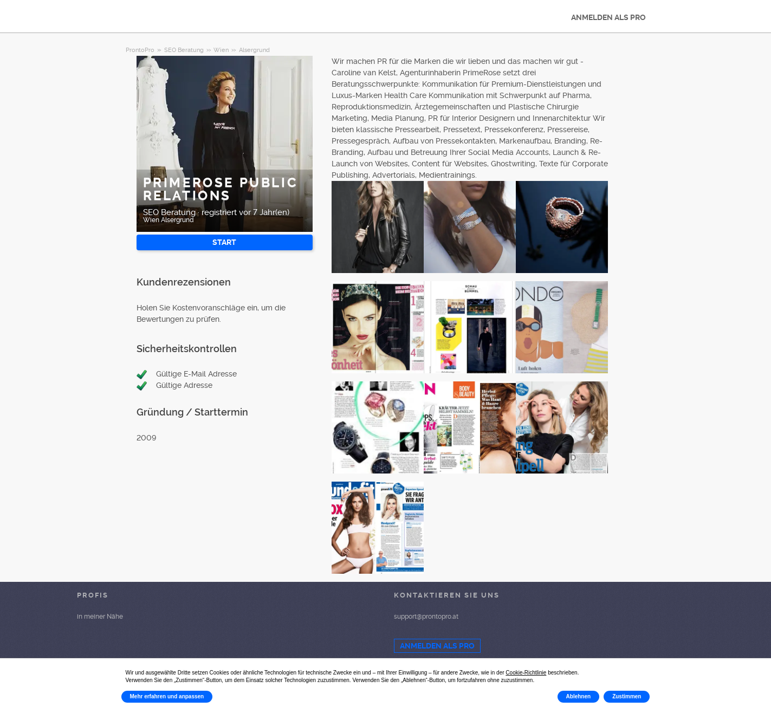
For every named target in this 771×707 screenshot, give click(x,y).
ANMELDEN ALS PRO (608, 17)
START (224, 242)
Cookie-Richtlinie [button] (526, 673)
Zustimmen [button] (626, 696)
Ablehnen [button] (578, 696)
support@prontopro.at (426, 616)
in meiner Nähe (100, 616)
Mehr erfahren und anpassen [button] (167, 696)
